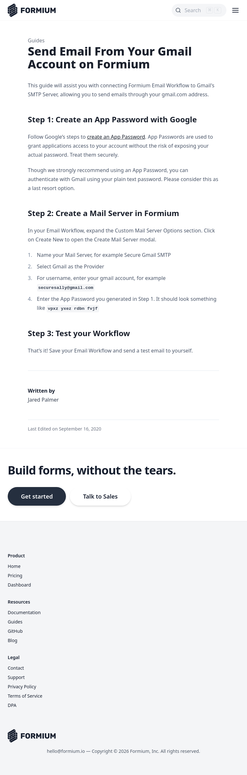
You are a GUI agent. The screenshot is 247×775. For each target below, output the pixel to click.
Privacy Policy (22, 687)
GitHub (15, 631)
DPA (12, 705)
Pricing (15, 575)
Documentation (24, 612)
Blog (12, 640)
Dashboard (19, 585)
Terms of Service (25, 696)
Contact (16, 668)
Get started (37, 496)
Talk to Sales (100, 496)
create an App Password (116, 136)
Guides (36, 40)
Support (16, 677)
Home (14, 566)
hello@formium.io (66, 751)
